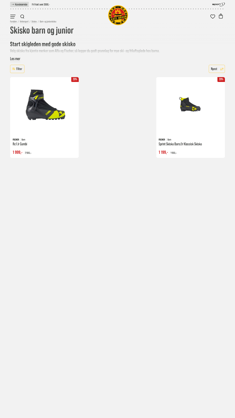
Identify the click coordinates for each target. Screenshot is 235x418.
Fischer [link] (68, 50)
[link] (19, 4)
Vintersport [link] (24, 21)
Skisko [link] (34, 21)
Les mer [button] (15, 58)
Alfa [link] (57, 50)
